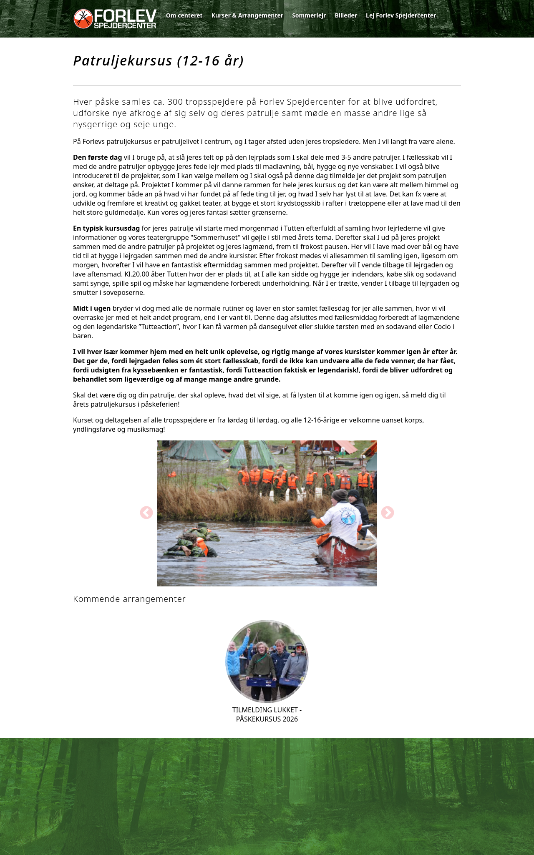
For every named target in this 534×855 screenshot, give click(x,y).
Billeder (346, 15)
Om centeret (184, 15)
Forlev (114, 18)
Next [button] (387, 513)
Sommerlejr (309, 15)
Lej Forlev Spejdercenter (401, 15)
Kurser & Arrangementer (248, 15)
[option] (267, 513)
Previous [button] (146, 513)
